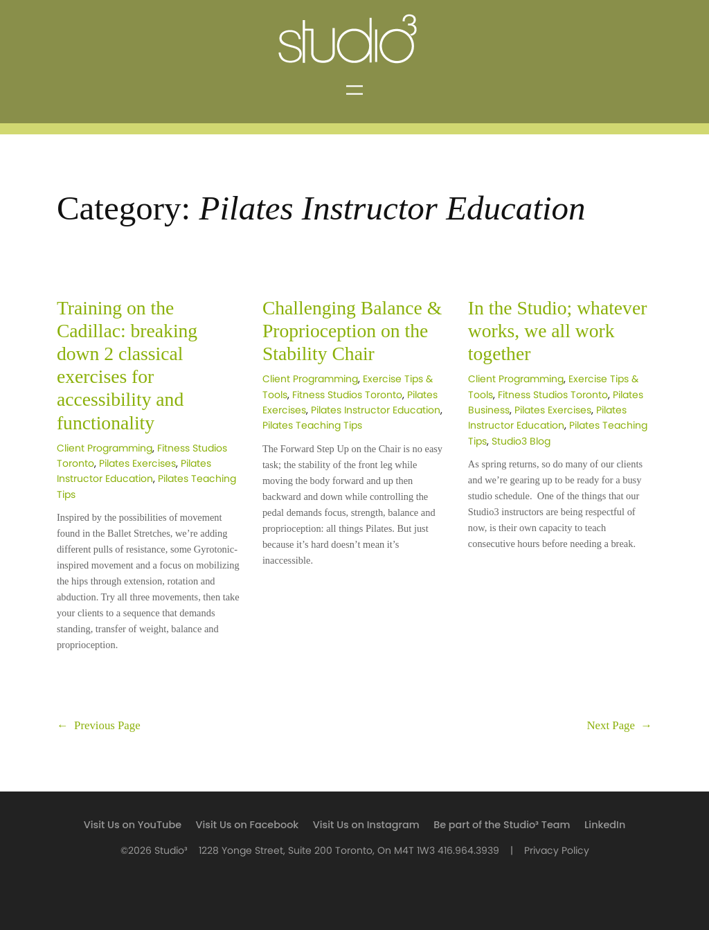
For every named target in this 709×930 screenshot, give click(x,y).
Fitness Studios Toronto (347, 395)
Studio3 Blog (521, 441)
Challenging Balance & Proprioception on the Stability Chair (352, 330)
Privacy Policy (556, 851)
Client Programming (104, 448)
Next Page (619, 726)
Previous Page (99, 726)
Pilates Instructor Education (375, 410)
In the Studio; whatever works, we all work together (557, 330)
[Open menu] (354, 90)
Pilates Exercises (137, 463)
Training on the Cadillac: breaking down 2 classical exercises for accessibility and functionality (127, 365)
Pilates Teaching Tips (312, 425)
